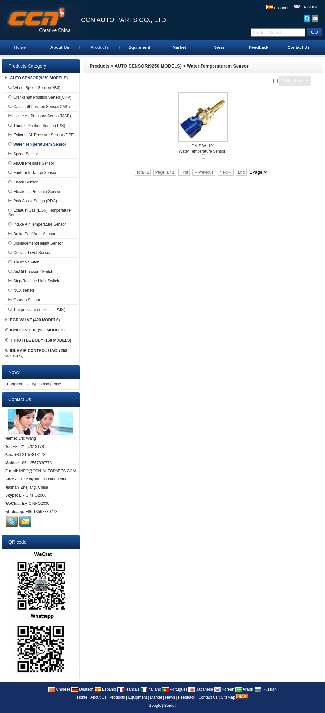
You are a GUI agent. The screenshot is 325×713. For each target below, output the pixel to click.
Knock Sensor (23, 182)
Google (155, 705)
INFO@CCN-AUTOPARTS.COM (47, 471)
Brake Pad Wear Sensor (31, 234)
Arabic (244, 689)
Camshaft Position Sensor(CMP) (39, 106)
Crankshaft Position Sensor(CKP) (39, 97)
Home (20, 47)
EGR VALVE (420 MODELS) (32, 320)
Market (179, 47)
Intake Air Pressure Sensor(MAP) (39, 116)
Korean (224, 689)
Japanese (200, 689)
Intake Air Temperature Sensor (37, 224)
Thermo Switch (23, 262)
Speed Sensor (23, 154)
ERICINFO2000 (32, 495)
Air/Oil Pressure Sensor (31, 163)
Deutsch (82, 689)
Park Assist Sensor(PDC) (32, 201)
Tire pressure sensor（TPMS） (38, 309)
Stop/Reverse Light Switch (33, 281)
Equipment (139, 47)
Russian (266, 689)
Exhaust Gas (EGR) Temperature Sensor (39, 212)
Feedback (258, 47)
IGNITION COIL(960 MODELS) (35, 330)
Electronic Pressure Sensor (34, 191)
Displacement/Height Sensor (35, 243)
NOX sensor (21, 290)
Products (99, 47)
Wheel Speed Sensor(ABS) (34, 88)
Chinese (59, 689)
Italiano (151, 689)
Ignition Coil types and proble (35, 384)
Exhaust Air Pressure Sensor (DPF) (41, 135)
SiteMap (228, 697)
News (219, 47)
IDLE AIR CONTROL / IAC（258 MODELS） (36, 353)
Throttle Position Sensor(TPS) (36, 125)
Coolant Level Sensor (29, 252)
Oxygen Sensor (24, 300)
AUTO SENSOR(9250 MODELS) (148, 66)
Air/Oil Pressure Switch (30, 271)
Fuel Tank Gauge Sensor (32, 172)
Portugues (175, 689)
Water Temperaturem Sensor (218, 66)
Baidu (169, 705)
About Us (59, 47)
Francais (128, 689)
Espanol (105, 689)
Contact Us (298, 47)
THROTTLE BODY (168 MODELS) (38, 340)
